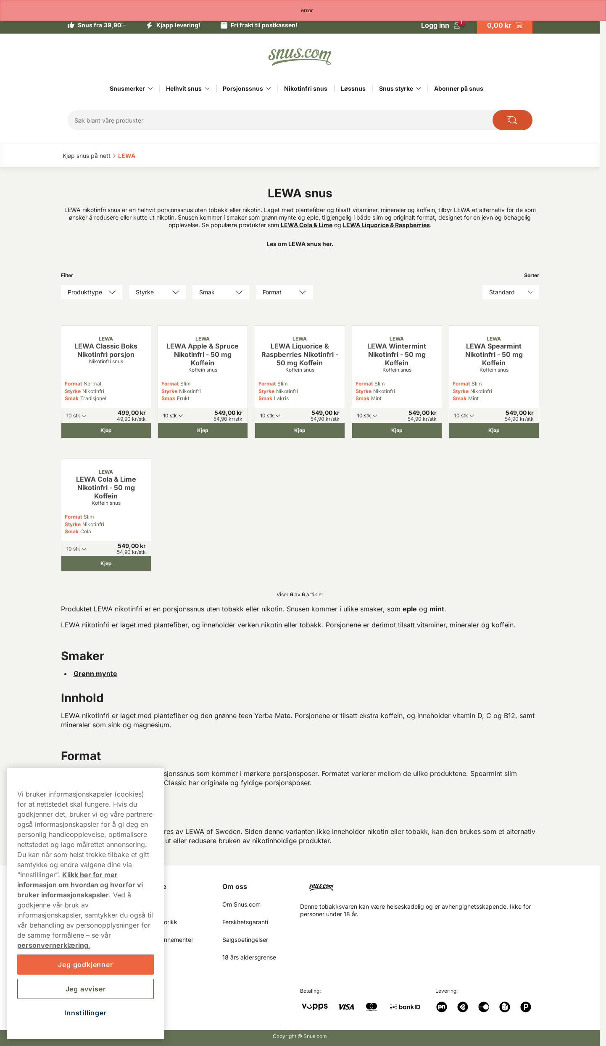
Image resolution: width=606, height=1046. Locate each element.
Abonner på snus (458, 88)
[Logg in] (440, 25)
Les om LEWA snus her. (300, 243)
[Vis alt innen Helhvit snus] (207, 88)
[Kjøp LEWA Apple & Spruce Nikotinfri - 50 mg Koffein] (203, 430)
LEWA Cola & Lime (306, 224)
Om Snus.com (241, 904)
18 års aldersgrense (249, 957)
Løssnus (353, 88)
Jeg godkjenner (85, 964)
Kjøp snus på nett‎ (87, 155)
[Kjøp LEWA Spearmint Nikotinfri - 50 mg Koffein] (494, 430)
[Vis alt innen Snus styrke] (418, 88)
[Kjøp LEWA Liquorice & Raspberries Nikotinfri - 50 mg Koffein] (300, 430)
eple (410, 609)
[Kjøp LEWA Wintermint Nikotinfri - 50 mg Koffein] (397, 430)
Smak (72, 398)
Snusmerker (127, 88)
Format (73, 383)
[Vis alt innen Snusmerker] (150, 88)
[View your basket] (504, 25)
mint (436, 609)
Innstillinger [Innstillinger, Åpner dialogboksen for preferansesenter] (85, 1013)
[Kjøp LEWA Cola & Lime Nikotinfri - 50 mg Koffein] (106, 563)
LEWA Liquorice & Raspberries (386, 224)
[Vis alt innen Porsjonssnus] (268, 88)
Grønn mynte (95, 673)
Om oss (234, 886)
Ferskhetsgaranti (245, 921)
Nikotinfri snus (305, 88)
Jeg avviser (86, 989)
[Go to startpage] (300, 57)
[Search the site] (512, 120)
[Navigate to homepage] (423, 884)
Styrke (73, 391)
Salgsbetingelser (245, 939)
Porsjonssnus (243, 88)
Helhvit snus (184, 88)
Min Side (152, 886)
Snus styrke (396, 88)
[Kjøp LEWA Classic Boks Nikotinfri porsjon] (106, 430)
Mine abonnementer (165, 939)
